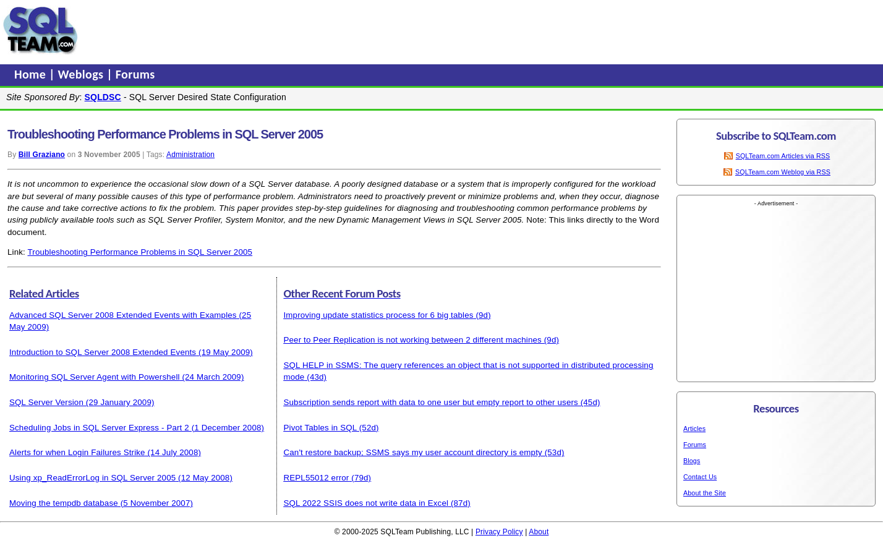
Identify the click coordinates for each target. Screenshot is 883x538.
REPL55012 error (316, 477)
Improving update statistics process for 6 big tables (378, 315)
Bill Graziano (42, 154)
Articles (694, 428)
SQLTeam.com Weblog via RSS (782, 172)
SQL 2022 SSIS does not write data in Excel (365, 503)
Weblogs (82, 74)
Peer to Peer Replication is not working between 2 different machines (412, 339)
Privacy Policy (499, 531)
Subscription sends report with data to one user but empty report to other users (430, 402)
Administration (190, 154)
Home (31, 74)
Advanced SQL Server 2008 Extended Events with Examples (123, 315)
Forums (135, 74)
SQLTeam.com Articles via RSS (783, 156)
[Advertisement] (317, 30)
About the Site (704, 493)
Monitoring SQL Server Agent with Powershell (94, 377)
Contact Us (700, 476)
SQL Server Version (46, 402)
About (538, 531)
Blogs (691, 460)
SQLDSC (103, 97)
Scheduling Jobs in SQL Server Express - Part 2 (99, 427)
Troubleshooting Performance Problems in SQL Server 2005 (140, 252)
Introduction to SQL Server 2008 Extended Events (102, 352)
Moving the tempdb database (63, 503)
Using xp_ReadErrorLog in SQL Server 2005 (92, 477)
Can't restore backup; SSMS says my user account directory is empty (412, 452)
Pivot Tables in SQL (319, 427)
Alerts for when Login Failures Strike (77, 452)
